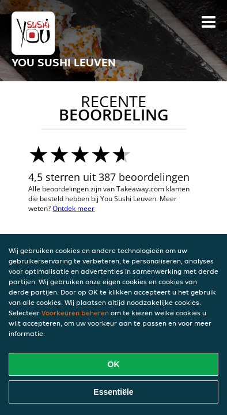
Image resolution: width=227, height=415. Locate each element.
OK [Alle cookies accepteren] (114, 364)
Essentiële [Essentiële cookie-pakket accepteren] (113, 392)
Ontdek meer (73, 208)
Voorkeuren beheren (75, 312)
